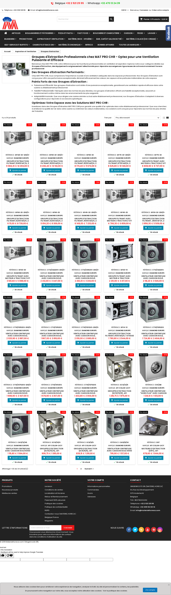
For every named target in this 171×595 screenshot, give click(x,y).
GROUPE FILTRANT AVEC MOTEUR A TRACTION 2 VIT (153, 162)
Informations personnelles (98, 486)
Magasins (49, 520)
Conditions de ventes (54, 490)
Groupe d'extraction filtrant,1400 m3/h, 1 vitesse (119, 334)
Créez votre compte (160, 10)
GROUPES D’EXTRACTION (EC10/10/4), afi (51, 449)
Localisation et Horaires (55, 493)
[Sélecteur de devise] (125, 10)
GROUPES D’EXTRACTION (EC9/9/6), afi (85, 449)
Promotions (7, 486)
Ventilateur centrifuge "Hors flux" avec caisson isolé (153, 393)
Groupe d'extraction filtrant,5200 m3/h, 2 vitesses (18, 220)
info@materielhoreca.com (47, 10)
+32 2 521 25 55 (19, 10)
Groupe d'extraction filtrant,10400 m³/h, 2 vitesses (17, 163)
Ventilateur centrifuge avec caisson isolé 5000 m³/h (17, 450)
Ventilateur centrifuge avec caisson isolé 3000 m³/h (119, 450)
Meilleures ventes (9, 493)
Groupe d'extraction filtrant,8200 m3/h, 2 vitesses (52, 163)
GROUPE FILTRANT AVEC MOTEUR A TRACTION (119, 277)
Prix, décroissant (138, 117)
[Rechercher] (85, 19)
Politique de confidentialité (56, 507)
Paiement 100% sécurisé (55, 500)
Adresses (91, 496)
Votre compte (95, 480)
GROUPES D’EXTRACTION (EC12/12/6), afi (119, 392)
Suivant (89, 469)
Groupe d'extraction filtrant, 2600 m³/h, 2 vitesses (153, 220)
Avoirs (90, 493)
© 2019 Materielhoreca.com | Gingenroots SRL (19, 542)
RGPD (47, 510)
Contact (135, 480)
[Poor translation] (9, 555)
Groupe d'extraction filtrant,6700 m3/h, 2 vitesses (119, 163)
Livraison (48, 486)
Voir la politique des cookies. (115, 590)
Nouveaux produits (10, 490)
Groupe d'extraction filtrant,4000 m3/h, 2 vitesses (85, 220)
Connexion (143, 10)
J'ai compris (150, 590)
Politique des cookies (54, 503)
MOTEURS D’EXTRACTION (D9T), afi (153, 449)
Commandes (93, 490)
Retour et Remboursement (56, 496)
